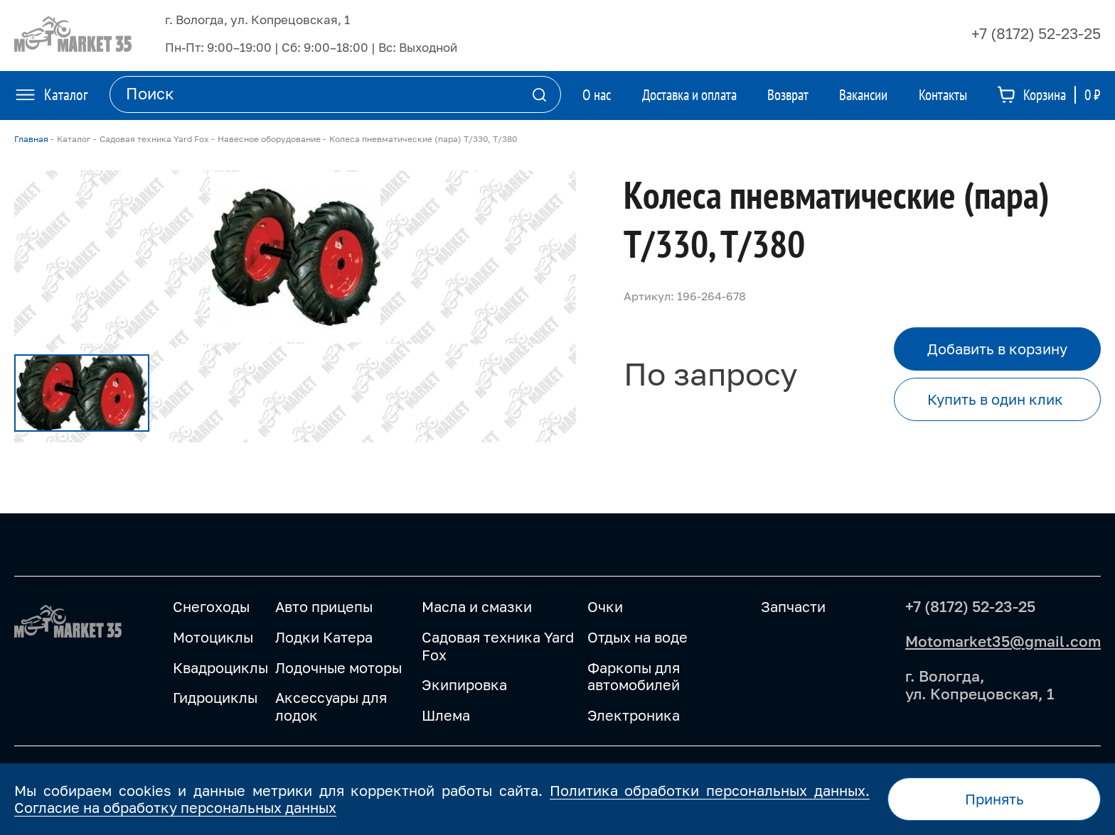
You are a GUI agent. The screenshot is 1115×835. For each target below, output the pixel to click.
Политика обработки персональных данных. (710, 790)
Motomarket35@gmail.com (1003, 641)
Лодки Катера (324, 636)
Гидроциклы (215, 697)
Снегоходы (211, 606)
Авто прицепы (324, 606)
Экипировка (464, 684)
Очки (605, 606)
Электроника (633, 715)
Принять (994, 798)
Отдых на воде (637, 636)
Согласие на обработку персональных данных (175, 807)
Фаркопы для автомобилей (633, 676)
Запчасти (793, 606)
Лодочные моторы (338, 667)
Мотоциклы (213, 636)
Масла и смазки (477, 606)
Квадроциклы (220, 667)
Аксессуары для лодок (331, 706)
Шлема (446, 715)
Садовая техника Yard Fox (498, 645)
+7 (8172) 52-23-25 (1036, 33)
